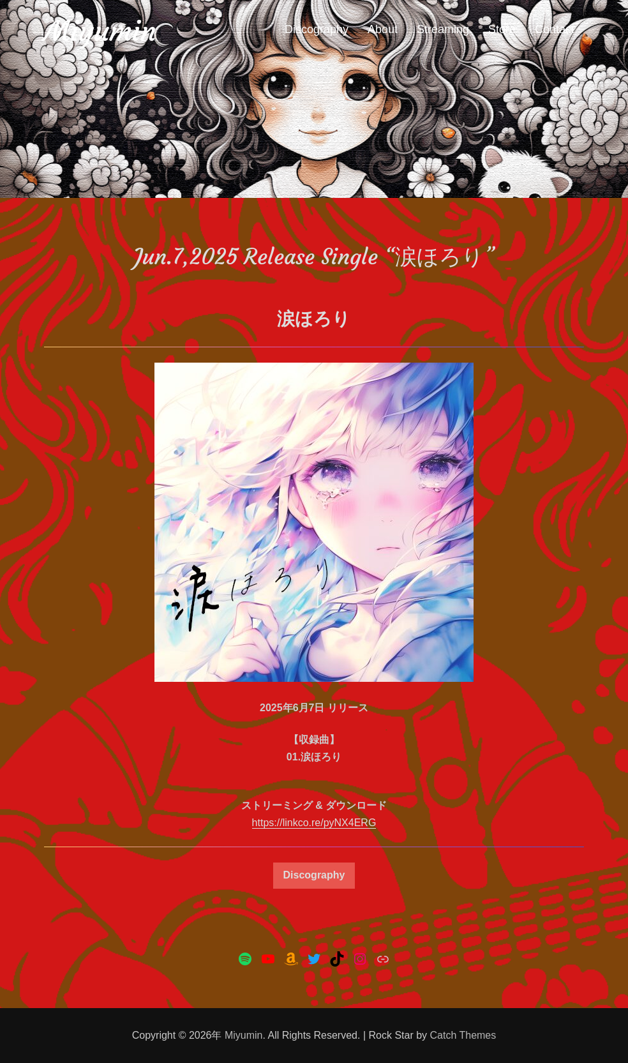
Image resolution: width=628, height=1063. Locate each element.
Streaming (443, 29)
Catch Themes (463, 1035)
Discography (316, 29)
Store (502, 29)
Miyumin (100, 31)
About (383, 29)
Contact (554, 29)
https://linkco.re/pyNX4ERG (314, 822)
